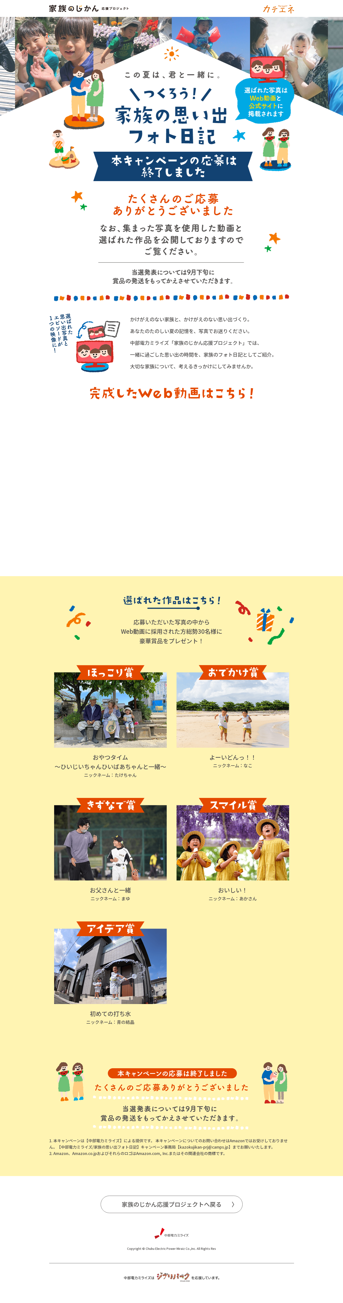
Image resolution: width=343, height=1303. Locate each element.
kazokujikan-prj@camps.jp (204, 1147)
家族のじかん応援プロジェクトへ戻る (172, 1204)
